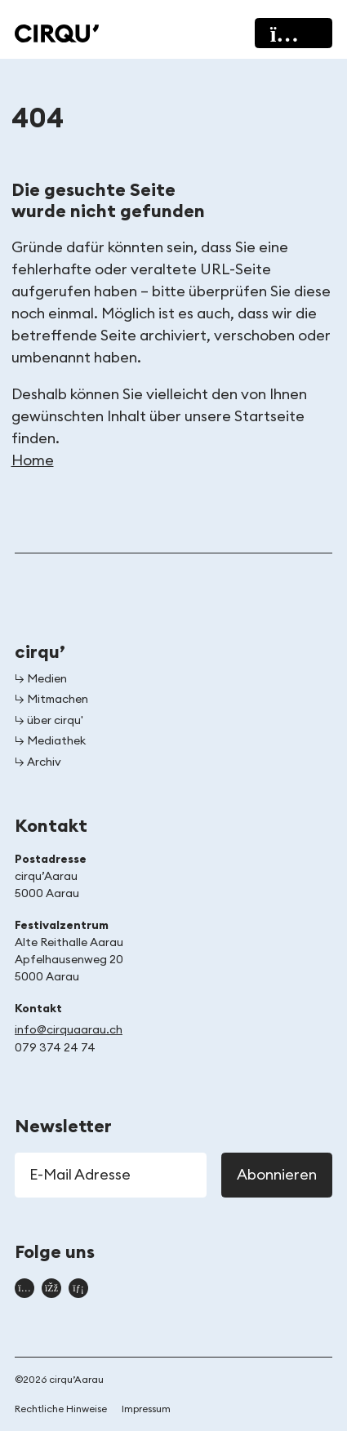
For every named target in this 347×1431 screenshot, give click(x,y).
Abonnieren (277, 1174)
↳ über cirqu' (49, 721)
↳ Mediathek (50, 741)
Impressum (146, 1409)
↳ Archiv (38, 762)
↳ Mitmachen (51, 699)
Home (32, 460)
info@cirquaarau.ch (68, 1030)
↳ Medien (41, 679)
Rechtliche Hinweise (61, 1409)
